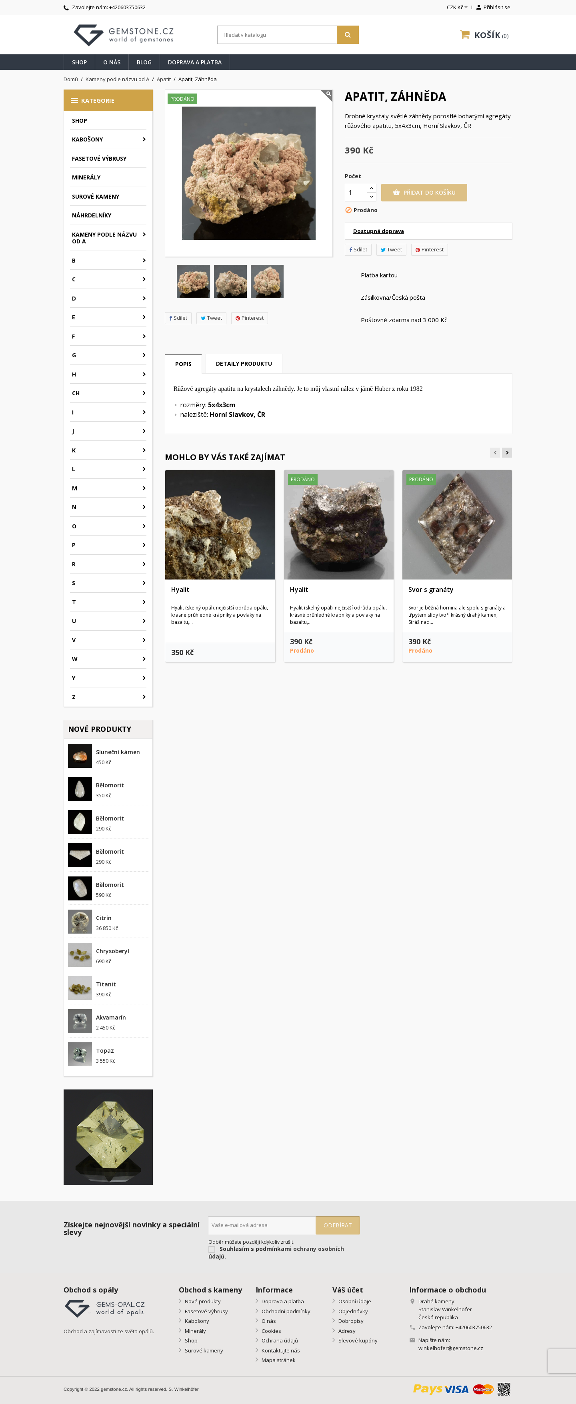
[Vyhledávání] (288, 35)
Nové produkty (202, 1301)
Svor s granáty (431, 589)
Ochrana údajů (279, 1340)
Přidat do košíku (424, 193)
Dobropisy (350, 1320)
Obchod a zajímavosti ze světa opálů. (109, 1331)
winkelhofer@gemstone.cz (450, 1348)
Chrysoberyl (112, 951)
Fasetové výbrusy (99, 158)
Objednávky (352, 1311)
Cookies (270, 1330)
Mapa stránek (278, 1360)
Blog (144, 62)
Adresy (346, 1330)
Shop (79, 62)
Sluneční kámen (118, 752)
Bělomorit (110, 785)
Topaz (105, 1050)
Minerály (86, 177)
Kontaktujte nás (280, 1350)
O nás (111, 62)
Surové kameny (95, 196)
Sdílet (178, 317)
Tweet (211, 317)
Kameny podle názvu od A (104, 238)
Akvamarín (111, 1017)
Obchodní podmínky (285, 1311)
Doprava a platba (195, 62)
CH (76, 393)
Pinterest (250, 317)
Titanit (106, 984)
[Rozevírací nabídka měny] (458, 7)
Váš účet (347, 1289)
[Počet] (356, 192)
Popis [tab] (183, 364)
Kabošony (87, 139)
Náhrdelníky (91, 215)
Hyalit (180, 589)
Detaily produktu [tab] (244, 363)
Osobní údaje (354, 1301)
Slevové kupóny (357, 1340)
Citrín (104, 918)
